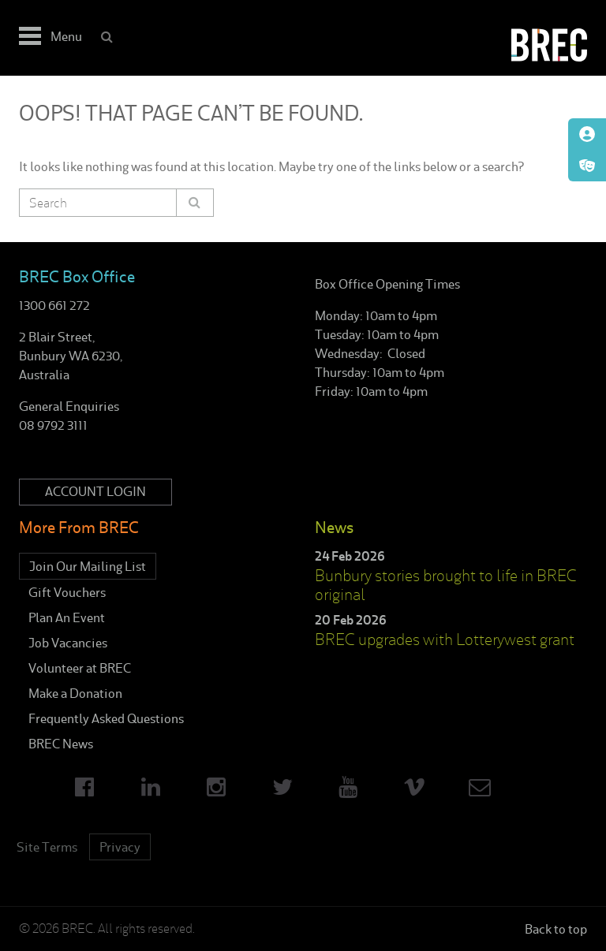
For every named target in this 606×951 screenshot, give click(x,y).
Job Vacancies (67, 643)
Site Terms (47, 847)
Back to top (556, 929)
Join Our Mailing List (87, 566)
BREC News (60, 743)
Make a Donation (75, 693)
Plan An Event (66, 617)
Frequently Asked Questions (106, 718)
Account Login (95, 492)
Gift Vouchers (67, 592)
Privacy (119, 847)
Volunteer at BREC (79, 668)
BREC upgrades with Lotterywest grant (444, 639)
